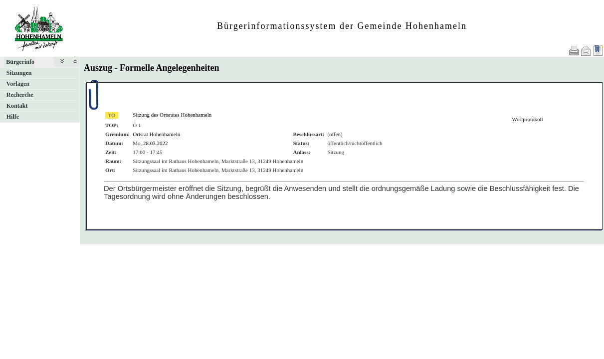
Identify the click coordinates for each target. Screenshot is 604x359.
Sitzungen (19, 72)
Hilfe (12, 116)
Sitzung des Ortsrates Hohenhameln (172, 115)
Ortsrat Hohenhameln (156, 134)
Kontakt (17, 105)
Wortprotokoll (527, 119)
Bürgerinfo (20, 61)
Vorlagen (17, 83)
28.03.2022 (155, 143)
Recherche (19, 94)
